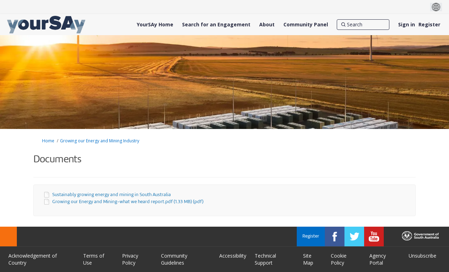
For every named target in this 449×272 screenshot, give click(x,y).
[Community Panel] (306, 25)
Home (48, 141)
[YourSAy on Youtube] (374, 236)
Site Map (308, 259)
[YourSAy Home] (155, 25)
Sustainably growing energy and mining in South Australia (111, 195)
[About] (266, 25)
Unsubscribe (422, 255)
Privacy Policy (130, 259)
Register (429, 24)
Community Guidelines (174, 259)
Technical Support (265, 259)
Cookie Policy (339, 259)
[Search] (363, 24)
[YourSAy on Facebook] (334, 236)
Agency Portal (377, 259)
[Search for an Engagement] (216, 25)
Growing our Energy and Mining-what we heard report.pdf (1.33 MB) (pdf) (127, 202)
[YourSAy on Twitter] (354, 236)
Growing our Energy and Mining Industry (99, 141)
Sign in (406, 24)
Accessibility (232, 255)
